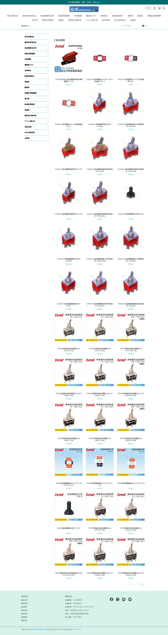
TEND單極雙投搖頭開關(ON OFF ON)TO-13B (100, 394)
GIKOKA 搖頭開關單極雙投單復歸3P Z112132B (100, 215)
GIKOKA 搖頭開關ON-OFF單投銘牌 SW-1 (131, 80)
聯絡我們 (24, 603)
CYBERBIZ (77, 629)
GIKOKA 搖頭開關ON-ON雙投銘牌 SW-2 (68, 125)
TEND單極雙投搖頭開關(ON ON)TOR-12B (131, 439)
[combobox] (58, 40)
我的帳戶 (24, 607)
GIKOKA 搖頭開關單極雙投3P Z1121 (69, 214)
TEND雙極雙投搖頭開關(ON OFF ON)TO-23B (131, 574)
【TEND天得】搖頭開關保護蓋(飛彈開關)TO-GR (69, 80)
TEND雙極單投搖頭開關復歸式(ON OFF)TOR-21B (68, 574)
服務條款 (24, 617)
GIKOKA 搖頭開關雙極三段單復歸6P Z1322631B (100, 260)
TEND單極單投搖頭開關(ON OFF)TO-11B (100, 350)
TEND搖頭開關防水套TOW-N (68, 528)
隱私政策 (24, 613)
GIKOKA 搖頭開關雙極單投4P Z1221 (68, 305)
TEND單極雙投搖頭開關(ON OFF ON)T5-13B (68, 394)
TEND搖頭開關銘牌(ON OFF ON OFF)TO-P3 (68, 484)
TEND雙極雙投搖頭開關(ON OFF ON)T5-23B (100, 574)
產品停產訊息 (12, 16)
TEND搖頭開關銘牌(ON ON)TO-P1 (131, 483)
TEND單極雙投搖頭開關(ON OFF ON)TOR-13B (131, 394)
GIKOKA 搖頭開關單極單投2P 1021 (68, 169)
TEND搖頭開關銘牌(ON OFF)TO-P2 (99, 484)
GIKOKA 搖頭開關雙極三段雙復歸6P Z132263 (131, 260)
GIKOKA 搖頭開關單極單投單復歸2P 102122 (100, 170)
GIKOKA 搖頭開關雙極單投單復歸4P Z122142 (100, 305)
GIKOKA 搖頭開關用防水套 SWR (131, 214)
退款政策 (24, 610)
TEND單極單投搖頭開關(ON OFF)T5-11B (69, 350)
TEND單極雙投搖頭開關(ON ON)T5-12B (69, 439)
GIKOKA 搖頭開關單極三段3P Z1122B (99, 125)
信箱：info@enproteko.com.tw (77, 610)
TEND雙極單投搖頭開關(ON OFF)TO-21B (131, 529)
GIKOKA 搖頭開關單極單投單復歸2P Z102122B (131, 170)
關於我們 (24, 600)
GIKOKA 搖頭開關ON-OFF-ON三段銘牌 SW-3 (99, 80)
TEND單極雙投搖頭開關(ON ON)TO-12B (100, 439)
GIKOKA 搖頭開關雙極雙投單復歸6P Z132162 (131, 305)
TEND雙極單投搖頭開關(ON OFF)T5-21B (100, 529)
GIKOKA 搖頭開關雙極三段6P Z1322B (68, 260)
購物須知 (24, 620)
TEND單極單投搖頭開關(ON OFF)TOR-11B (131, 350)
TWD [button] (148, 8)
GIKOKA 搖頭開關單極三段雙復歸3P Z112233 (131, 125)
